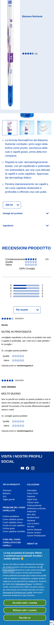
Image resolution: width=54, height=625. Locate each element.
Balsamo (6, 493)
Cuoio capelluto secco (12, 522)
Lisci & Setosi (33, 523)
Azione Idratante (34, 529)
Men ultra (31, 514)
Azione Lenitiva (34, 532)
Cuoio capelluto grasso (13, 519)
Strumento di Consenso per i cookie (17, 592)
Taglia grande (9, 499)
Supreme (31, 496)
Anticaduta (31, 490)
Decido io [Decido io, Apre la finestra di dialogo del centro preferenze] (25, 617)
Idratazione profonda (36, 508)
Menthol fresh (33, 517)
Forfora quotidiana (11, 516)
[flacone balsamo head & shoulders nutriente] (26, 128)
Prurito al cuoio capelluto (14, 525)
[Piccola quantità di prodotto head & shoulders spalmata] (44, 128)
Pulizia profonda (34, 505)
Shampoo (7, 490)
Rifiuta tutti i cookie (25, 610)
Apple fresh (32, 499)
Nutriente (31, 520)
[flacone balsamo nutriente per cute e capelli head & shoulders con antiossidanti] (9, 128)
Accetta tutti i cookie (24, 602)
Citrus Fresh (32, 493)
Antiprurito (31, 511)
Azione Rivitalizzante (36, 535)
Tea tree (30, 526)
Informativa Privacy (24, 584)
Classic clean (33, 502)
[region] (25, 587)
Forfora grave (9, 528)
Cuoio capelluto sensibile (14, 531)
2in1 (4, 496)
